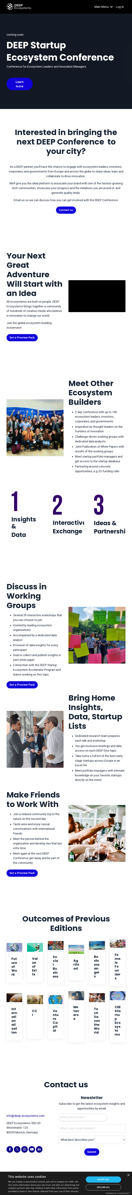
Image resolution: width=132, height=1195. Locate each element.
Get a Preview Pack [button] (22, 337)
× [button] (128, 1175)
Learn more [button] (20, 84)
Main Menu (103, 6)
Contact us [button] (66, 210)
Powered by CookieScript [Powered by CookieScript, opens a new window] (118, 1193)
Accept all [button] (103, 1179)
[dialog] (66, 1183)
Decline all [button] (103, 1187)
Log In (120, 6)
